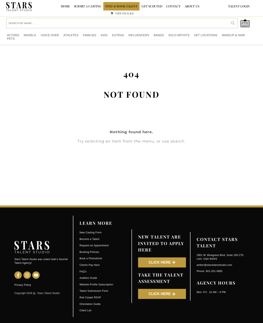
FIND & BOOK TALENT (121, 6)
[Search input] (117, 23)
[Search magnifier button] (233, 23)
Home (65, 6)
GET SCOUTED (152, 6)
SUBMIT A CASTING (88, 6)
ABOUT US (192, 6)
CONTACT (173, 6)
